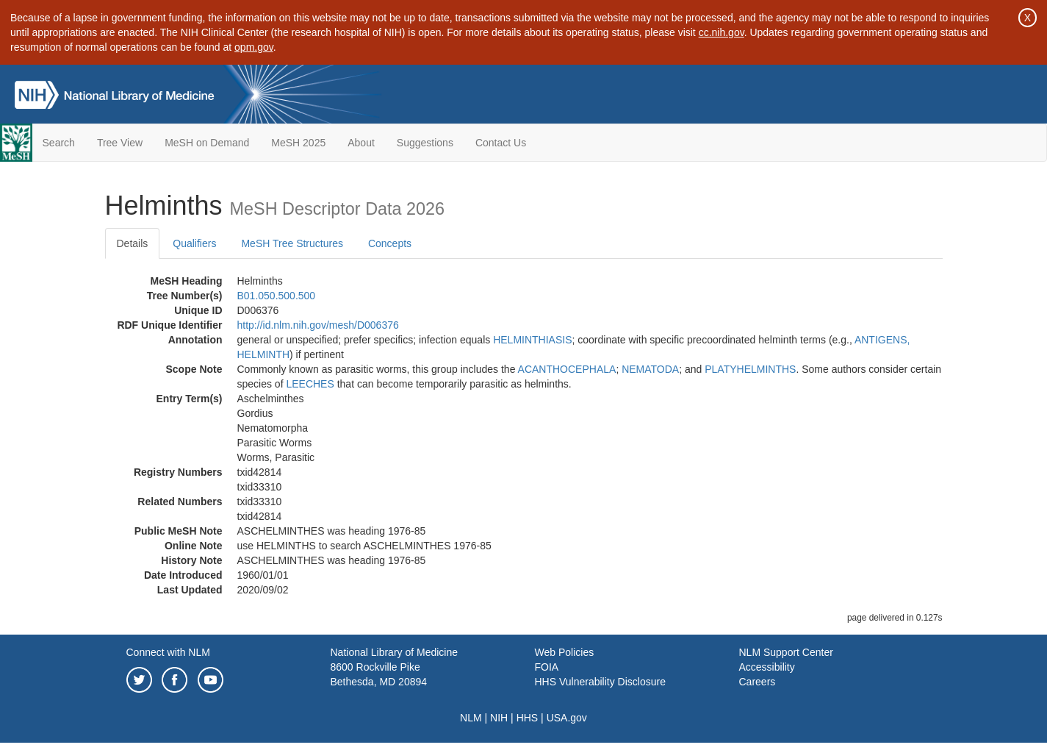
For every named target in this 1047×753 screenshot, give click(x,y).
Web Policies (564, 652)
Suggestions (425, 143)
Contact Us (500, 143)
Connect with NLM (168, 652)
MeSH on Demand (207, 143)
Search (59, 143)
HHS (528, 718)
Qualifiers (194, 243)
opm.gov (253, 47)
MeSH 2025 (298, 143)
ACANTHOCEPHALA (567, 369)
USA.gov (567, 718)
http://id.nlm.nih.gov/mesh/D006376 (318, 325)
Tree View (120, 143)
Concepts (389, 243)
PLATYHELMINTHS (750, 369)
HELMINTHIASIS (532, 340)
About (361, 143)
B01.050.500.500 (276, 295)
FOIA (547, 667)
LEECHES (310, 384)
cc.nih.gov (721, 32)
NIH (499, 718)
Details (132, 243)
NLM (471, 718)
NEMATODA (650, 369)
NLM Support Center (786, 652)
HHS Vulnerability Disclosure (600, 682)
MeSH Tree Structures (292, 243)
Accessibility (767, 667)
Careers (757, 682)
